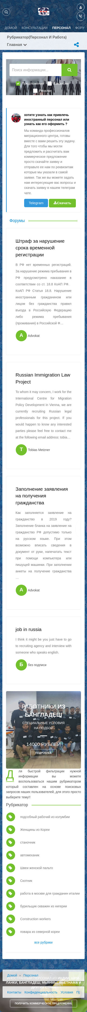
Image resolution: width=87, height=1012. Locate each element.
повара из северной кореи (40, 932)
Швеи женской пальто (36, 868)
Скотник (26, 881)
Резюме (42, 91)
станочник (27, 842)
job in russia (29, 629)
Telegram (36, 203)
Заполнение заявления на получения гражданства (42, 495)
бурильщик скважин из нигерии (43, 906)
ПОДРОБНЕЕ (43, 752)
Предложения (30, 83)
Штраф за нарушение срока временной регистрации (40, 247)
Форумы (17, 220)
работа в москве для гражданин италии (50, 893)
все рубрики (43, 942)
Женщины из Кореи (35, 830)
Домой (12, 975)
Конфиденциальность (40, 992)
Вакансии (58, 83)
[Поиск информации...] (36, 70)
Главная (17, 45)
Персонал (30, 975)
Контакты (14, 992)
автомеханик (29, 855)
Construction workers (35, 919)
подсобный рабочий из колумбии (45, 817)
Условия (67, 992)
